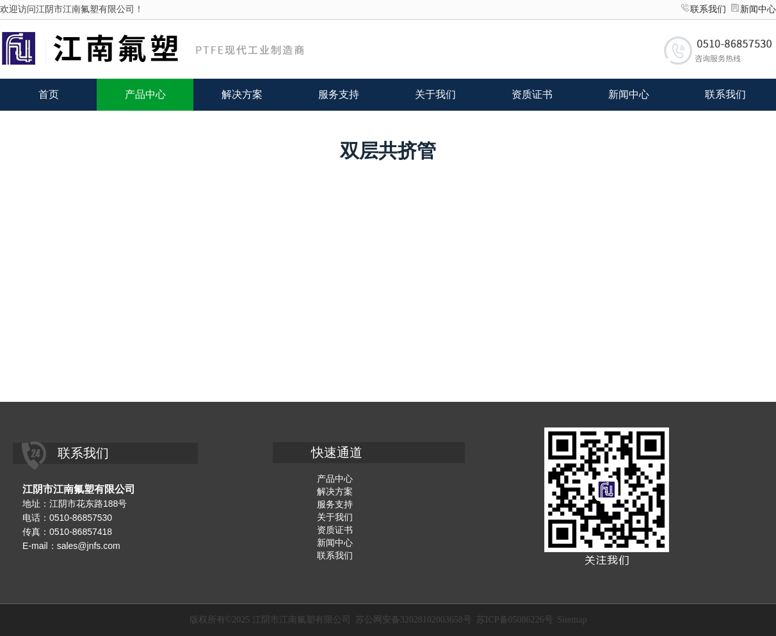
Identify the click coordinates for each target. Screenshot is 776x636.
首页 (48, 94)
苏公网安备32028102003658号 (413, 619)
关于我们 (435, 94)
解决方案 (242, 94)
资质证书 (532, 94)
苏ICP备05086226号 (514, 619)
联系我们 (708, 9)
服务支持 (338, 94)
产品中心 (145, 94)
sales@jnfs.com (88, 546)
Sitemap (572, 619)
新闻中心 (758, 9)
